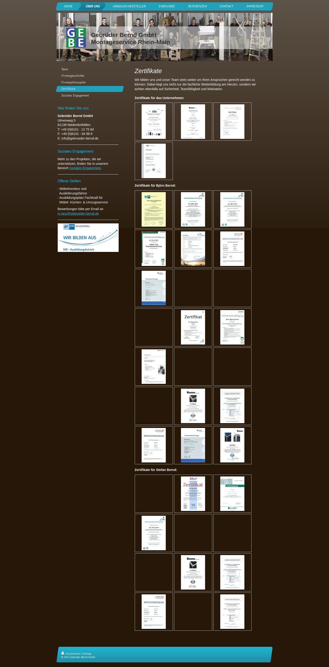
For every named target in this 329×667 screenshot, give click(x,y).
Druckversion (71, 653)
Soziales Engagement (85, 168)
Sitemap (86, 653)
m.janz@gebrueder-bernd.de (78, 213)
